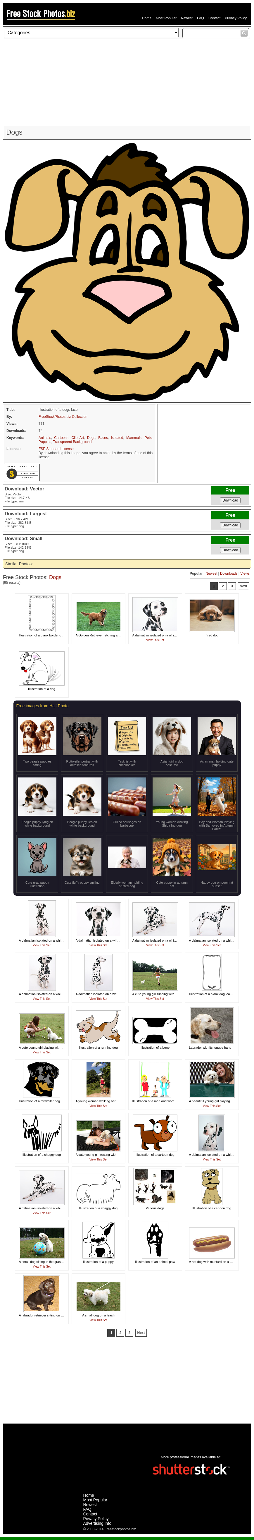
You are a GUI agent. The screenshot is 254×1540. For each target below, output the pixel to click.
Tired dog (211, 635)
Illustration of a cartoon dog (155, 1154)
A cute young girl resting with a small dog (105, 1154)
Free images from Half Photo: (43, 705)
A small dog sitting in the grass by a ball (47, 1261)
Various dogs (155, 1208)
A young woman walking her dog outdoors (105, 1101)
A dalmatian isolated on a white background (163, 635)
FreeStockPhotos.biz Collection (63, 417)
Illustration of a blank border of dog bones (48, 635)
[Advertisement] (127, 82)
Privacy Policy (236, 18)
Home (146, 18)
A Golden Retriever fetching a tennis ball (104, 635)
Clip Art (78, 438)
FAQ (200, 18)
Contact (214, 18)
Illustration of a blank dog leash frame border (221, 994)
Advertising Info (97, 1523)
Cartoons (61, 438)
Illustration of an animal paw (155, 1261)
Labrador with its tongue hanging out (215, 1047)
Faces (103, 438)
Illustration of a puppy (98, 1261)
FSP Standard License (56, 449)
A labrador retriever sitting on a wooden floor (50, 1315)
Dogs (91, 438)
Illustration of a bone (155, 1047)
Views (245, 573)
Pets (148, 438)
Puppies (45, 442)
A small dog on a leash (98, 1315)
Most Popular (166, 18)
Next (243, 586)
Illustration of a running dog (98, 1047)
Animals (45, 438)
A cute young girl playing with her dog (45, 1047)
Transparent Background (72, 442)
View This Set (155, 640)
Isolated (117, 438)
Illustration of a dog (41, 689)
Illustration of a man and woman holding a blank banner (171, 1101)
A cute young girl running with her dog (159, 994)
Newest (187, 18)
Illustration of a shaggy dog (42, 1154)
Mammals (133, 438)
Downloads (228, 573)
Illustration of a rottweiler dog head (43, 1101)
